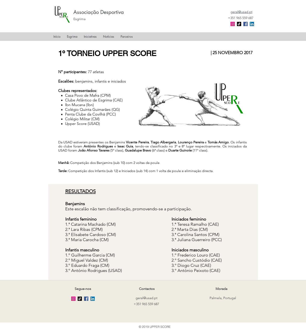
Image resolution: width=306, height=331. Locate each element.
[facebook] (245, 24)
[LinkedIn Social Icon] (252, 24)
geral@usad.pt (146, 298)
